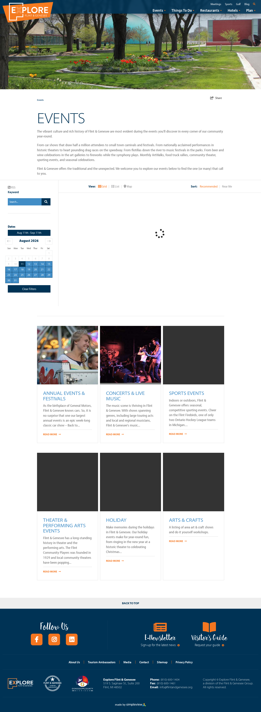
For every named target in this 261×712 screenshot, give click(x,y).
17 (15, 269)
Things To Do (182, 10)
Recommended (209, 186)
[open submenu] (165, 10)
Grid (102, 186)
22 (49, 269)
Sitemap (162, 662)
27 (35, 275)
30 (8, 280)
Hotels (233, 10)
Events (158, 10)
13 (35, 264)
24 (15, 275)
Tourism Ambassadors (101, 662)
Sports (228, 4)
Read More (52, 434)
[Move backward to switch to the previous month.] (8, 241)
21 (42, 269)
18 (22, 269)
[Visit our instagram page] (54, 639)
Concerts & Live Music (125, 396)
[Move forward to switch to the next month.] (48, 241)
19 (28, 269)
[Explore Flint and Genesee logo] (28, 11)
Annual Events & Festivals (64, 396)
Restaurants (209, 10)
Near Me (227, 186)
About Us (74, 662)
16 (8, 269)
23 (8, 275)
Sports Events (186, 393)
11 (22, 264)
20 (35, 269)
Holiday (116, 520)
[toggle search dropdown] (254, 4)
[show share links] (216, 98)
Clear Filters (29, 289)
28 (42, 275)
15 (49, 264)
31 (15, 280)
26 (28, 275)
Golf (238, 4)
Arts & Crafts (186, 520)
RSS (11, 187)
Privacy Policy (184, 662)
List (115, 186)
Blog (246, 4)
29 (49, 275)
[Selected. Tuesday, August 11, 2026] (22, 264)
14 (42, 264)
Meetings (216, 4)
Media (127, 662)
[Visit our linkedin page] (72, 639)
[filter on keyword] (46, 201)
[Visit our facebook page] (36, 639)
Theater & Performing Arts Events (64, 525)
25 (22, 275)
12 (28, 264)
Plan (249, 10)
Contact (144, 662)
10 (15, 264)
